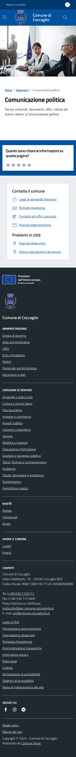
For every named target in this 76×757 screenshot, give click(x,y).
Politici (6, 361)
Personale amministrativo (19, 368)
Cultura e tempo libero (17, 403)
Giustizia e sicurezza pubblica (21, 455)
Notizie (7, 510)
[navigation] (4, 17)
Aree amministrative (16, 342)
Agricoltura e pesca (15, 488)
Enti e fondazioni (13, 355)
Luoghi (6, 546)
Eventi (6, 552)
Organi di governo (14, 335)
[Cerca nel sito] (65, 17)
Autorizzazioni (11, 481)
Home (8, 90)
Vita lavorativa (12, 410)
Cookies (7, 667)
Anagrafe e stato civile (17, 397)
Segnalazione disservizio (18, 635)
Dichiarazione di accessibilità (21, 674)
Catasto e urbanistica (16, 429)
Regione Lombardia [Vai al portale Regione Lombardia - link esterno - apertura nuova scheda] (16, 5)
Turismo (7, 436)
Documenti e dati (13, 374)
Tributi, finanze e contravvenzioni (24, 462)
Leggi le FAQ (10, 622)
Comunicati (9, 517)
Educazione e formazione (19, 449)
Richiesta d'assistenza (17, 641)
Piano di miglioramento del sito (23, 687)
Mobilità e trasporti (15, 442)
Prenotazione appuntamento (21, 628)
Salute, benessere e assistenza (23, 475)
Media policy (10, 725)
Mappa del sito (12, 731)
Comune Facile (31, 743)
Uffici (5, 348)
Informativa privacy (15, 654)
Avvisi (6, 523)
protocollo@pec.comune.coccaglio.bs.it (28, 608)
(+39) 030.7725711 (20, 593)
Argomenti (22, 90)
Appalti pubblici (12, 423)
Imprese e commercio (16, 416)
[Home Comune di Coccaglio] (35, 17)
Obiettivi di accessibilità (18, 680)
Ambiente (9, 468)
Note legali (9, 661)
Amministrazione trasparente (22, 648)
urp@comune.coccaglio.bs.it (31, 613)
